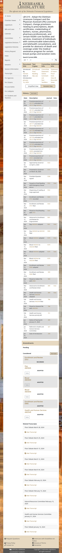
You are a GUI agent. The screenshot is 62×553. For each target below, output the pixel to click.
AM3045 (38, 139)
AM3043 (38, 160)
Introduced (36, 69)
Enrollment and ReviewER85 (34, 402)
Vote (54, 183)
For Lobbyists (9, 91)
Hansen (25, 74)
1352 (48, 183)
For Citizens (9, 82)
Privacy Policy (9, 543)
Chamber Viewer (12, 20)
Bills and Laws (12, 29)
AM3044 (38, 105)
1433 (48, 163)
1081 (48, 217)
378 (49, 334)
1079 (48, 238)
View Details (34, 93)
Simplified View (33, 86)
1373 (48, 170)
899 (49, 286)
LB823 (31, 158)
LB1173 (31, 117)
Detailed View (48, 86)
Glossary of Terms (39, 543)
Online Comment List (45, 76)
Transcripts (8, 73)
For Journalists (10, 87)
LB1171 (31, 124)
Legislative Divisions (12, 42)
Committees (12, 38)
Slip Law (35, 76)
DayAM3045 (28, 367)
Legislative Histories (11, 47)
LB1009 (31, 144)
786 (49, 299)
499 (49, 320)
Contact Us (9, 545)
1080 (48, 231)
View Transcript (31, 432)
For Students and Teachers (10, 97)
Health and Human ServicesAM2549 (36, 411)
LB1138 (31, 130)
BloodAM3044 (28, 391)
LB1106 (31, 137)
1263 (48, 197)
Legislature (12, 25)
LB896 (31, 151)
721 (49, 313)
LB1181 (31, 110)
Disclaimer (36, 545)
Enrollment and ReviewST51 (34, 358)
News (7, 56)
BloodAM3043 (28, 379)
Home (8, 16)
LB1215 (31, 105)
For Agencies (9, 78)
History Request (10, 51)
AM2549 (38, 112)
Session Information (12, 69)
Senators (12, 65)
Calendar (8, 34)
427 (49, 327)
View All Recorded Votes (54, 80)
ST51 (30, 199)
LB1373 (31, 103)
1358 (48, 176)
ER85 (30, 267)
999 (49, 272)
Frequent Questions (12, 539)
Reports (12, 60)
